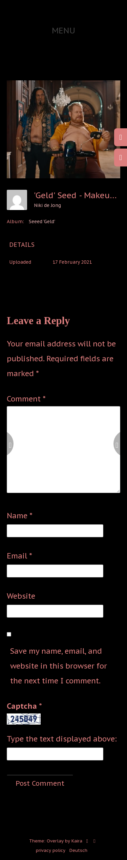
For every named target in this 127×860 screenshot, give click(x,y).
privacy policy (50, 850)
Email (19, 556)
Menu (63, 30)
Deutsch (78, 850)
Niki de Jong (47, 205)
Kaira (76, 841)
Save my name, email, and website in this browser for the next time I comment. (58, 665)
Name (20, 515)
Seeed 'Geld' (42, 221)
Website (21, 596)
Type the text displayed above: (62, 739)
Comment (26, 398)
